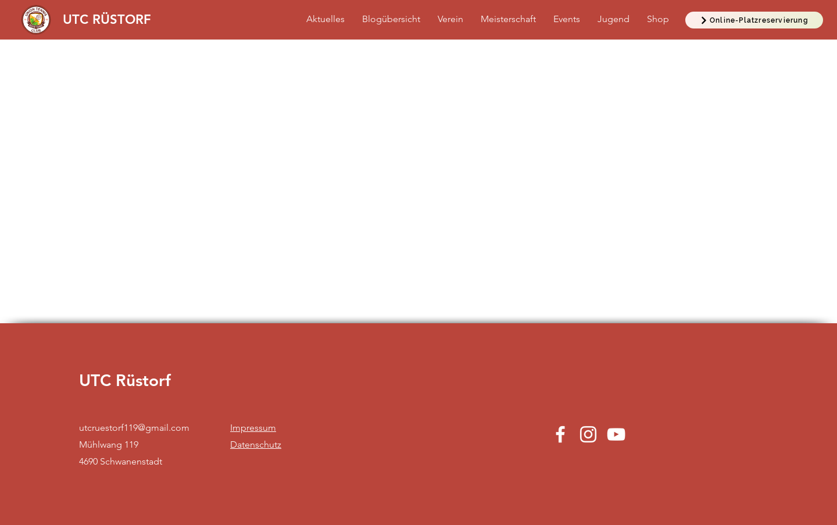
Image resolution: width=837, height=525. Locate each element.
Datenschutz (255, 444)
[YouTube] (616, 434)
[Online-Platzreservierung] (754, 20)
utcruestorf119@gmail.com (134, 427)
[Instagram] (588, 434)
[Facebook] (560, 434)
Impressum (253, 427)
